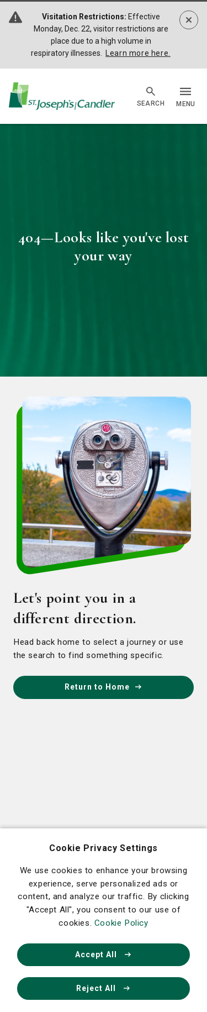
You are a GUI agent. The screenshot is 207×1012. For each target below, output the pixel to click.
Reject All (103, 988)
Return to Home (104, 686)
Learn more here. (138, 53)
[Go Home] (62, 96)
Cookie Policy (121, 923)
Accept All (103, 954)
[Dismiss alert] (188, 20)
